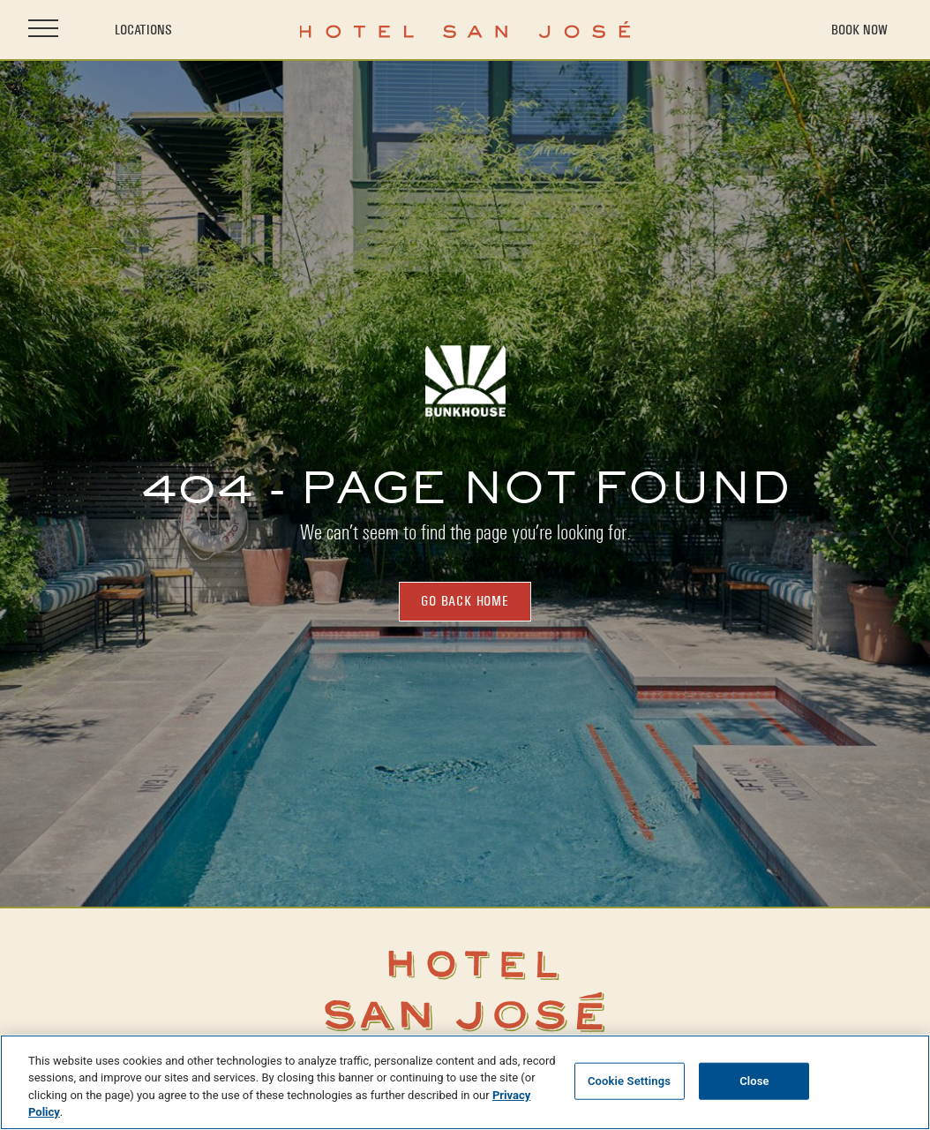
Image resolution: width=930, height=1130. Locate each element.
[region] (465, 1082)
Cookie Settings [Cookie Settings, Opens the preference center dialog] (629, 1081)
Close (754, 1081)
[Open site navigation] (43, 29)
